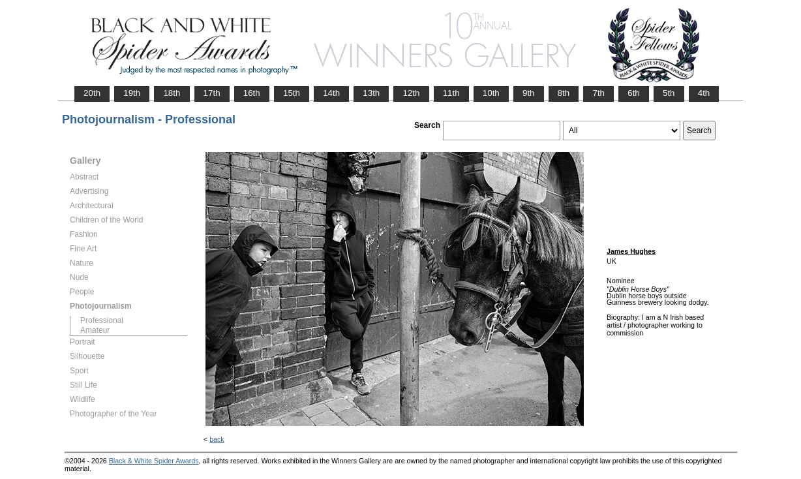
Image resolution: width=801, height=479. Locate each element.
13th (371, 93)
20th (92, 93)
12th (411, 93)
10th (491, 93)
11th (451, 93)
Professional (101, 320)
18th (171, 93)
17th (212, 93)
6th (633, 93)
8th (564, 93)
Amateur (95, 330)
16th (251, 93)
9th (528, 93)
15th (291, 93)
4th (704, 93)
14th (331, 93)
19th (131, 93)
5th (669, 93)
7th (598, 93)
